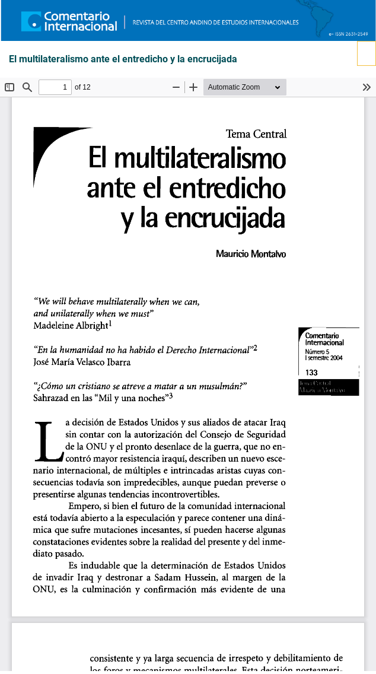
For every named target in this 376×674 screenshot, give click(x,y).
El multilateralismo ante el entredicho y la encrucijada (123, 59)
